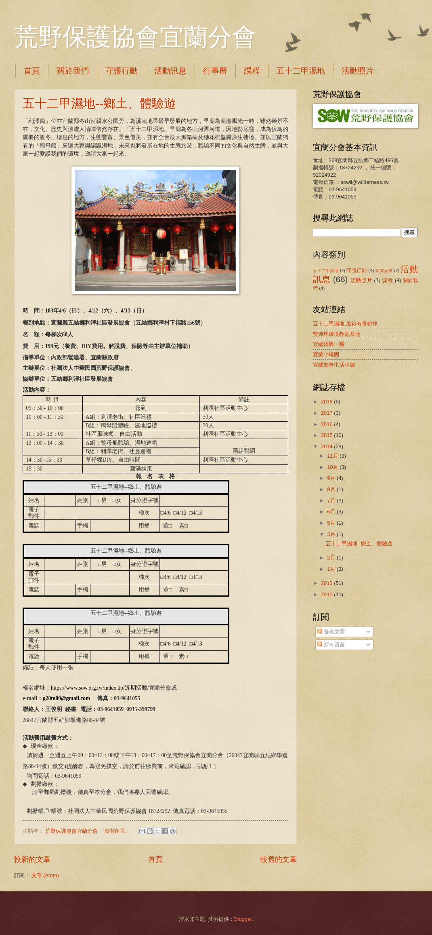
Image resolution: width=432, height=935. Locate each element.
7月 (332, 501)
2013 (327, 583)
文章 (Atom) (45, 875)
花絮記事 (383, 270)
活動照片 (361, 280)
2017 (327, 413)
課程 (252, 70)
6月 (332, 512)
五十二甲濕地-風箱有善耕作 (345, 324)
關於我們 (73, 70)
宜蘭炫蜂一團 (328, 344)
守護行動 (121, 70)
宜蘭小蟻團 (326, 354)
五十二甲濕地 (301, 70)
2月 (332, 558)
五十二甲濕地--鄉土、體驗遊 (99, 103)
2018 (327, 402)
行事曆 (215, 70)
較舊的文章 (278, 859)
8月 (332, 489)
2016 (327, 424)
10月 (333, 467)
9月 (332, 478)
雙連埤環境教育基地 (336, 334)
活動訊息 (170, 70)
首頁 (32, 70)
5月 (332, 523)
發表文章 (331, 632)
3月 (332, 534)
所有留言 (331, 645)
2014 (327, 446)
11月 (333, 456)
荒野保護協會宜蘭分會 (135, 37)
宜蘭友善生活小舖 (334, 365)
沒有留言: (116, 831)
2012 (327, 594)
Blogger (243, 919)
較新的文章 (32, 859)
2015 (327, 435)
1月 (332, 569)
